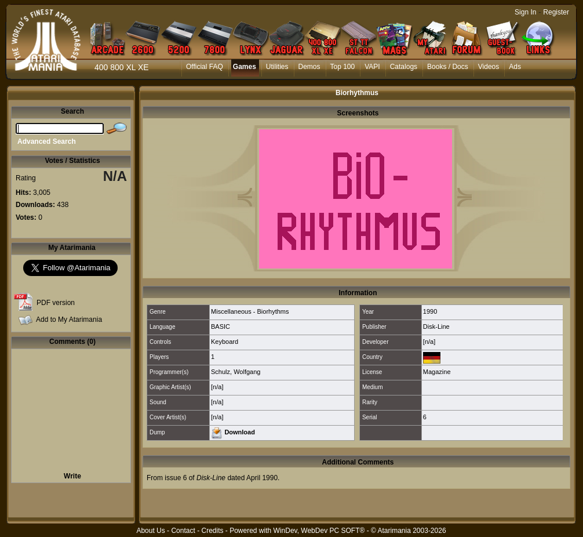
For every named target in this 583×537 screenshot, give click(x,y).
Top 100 (342, 67)
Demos (309, 67)
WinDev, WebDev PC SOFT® (319, 531)
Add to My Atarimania (69, 319)
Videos (488, 67)
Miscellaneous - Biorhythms (250, 311)
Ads (515, 67)
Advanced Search (46, 141)
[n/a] (429, 341)
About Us (150, 531)
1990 (430, 311)
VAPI (372, 67)
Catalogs (403, 67)
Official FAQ (204, 67)
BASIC (220, 326)
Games (244, 67)
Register (556, 12)
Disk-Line (436, 326)
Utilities (277, 67)
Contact (183, 531)
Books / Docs (447, 67)
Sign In (525, 12)
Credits (212, 531)
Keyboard (224, 341)
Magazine (437, 371)
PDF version (56, 303)
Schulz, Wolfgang (235, 371)
